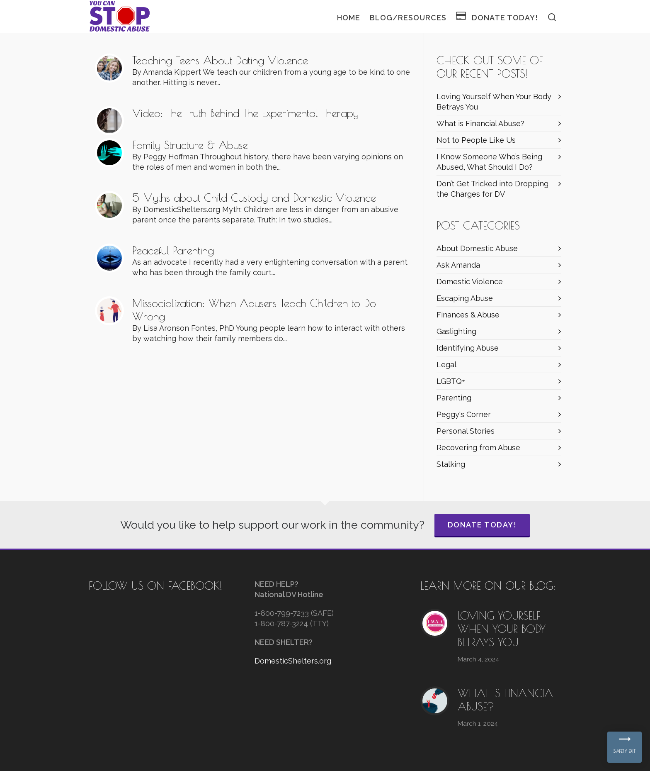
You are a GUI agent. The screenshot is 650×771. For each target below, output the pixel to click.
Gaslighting (456, 331)
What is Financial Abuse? (480, 123)
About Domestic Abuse (477, 248)
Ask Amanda (458, 265)
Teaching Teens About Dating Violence (220, 60)
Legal (446, 364)
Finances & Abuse (468, 314)
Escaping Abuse (465, 298)
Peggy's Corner (464, 414)
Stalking (451, 464)
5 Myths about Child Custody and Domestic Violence (254, 197)
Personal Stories (466, 431)
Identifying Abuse (468, 348)
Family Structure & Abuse (190, 145)
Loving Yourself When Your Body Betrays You (494, 101)
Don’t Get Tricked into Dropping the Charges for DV (492, 188)
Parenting (454, 397)
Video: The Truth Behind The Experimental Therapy (245, 113)
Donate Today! (482, 524)
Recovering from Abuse (478, 447)
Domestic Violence (470, 281)
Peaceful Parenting (173, 250)
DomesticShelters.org (293, 660)
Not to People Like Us (476, 140)
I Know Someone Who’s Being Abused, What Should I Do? (489, 161)
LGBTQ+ (451, 381)
